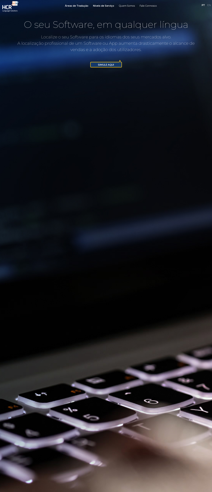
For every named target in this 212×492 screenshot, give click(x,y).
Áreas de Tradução (76, 5)
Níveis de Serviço (103, 5)
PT (203, 5)
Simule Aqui (106, 64)
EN (209, 5)
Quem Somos (127, 5)
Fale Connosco (148, 5)
